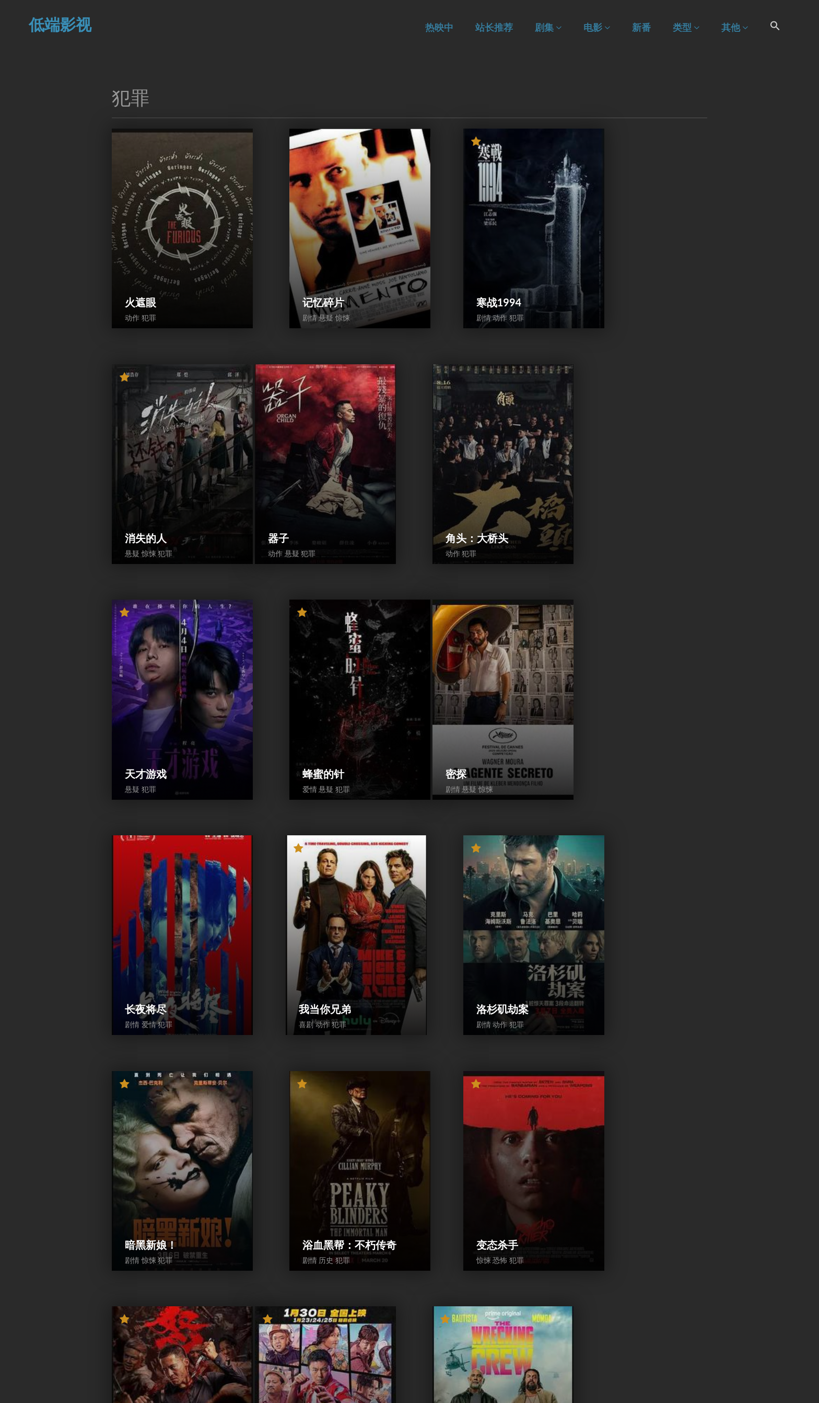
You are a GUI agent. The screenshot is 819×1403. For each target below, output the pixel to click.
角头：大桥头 (313, 475)
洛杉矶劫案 (622, 680)
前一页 (299, 1364)
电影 (596, 27)
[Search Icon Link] (775, 27)
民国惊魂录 (622, 1293)
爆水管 (454, 1089)
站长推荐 (494, 27)
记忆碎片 (303, 271)
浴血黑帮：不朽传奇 (324, 879)
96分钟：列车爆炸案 (481, 1288)
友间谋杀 (146, 1293)
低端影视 (60, 24)
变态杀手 (460, 884)
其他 (734, 27)
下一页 (519, 1364)
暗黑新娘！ (151, 884)
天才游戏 (460, 475)
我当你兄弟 (465, 680)
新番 (641, 27)
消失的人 (617, 271)
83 (490, 1364)
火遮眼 (140, 271)
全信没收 (617, 1089)
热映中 (439, 27)
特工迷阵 (303, 1089)
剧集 (548, 27)
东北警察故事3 (159, 1089)
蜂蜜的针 (617, 475)
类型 (686, 27)
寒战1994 (461, 271)
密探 (135, 680)
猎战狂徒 (303, 1293)
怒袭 (606, 884)
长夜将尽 (303, 680)
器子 (135, 475)
